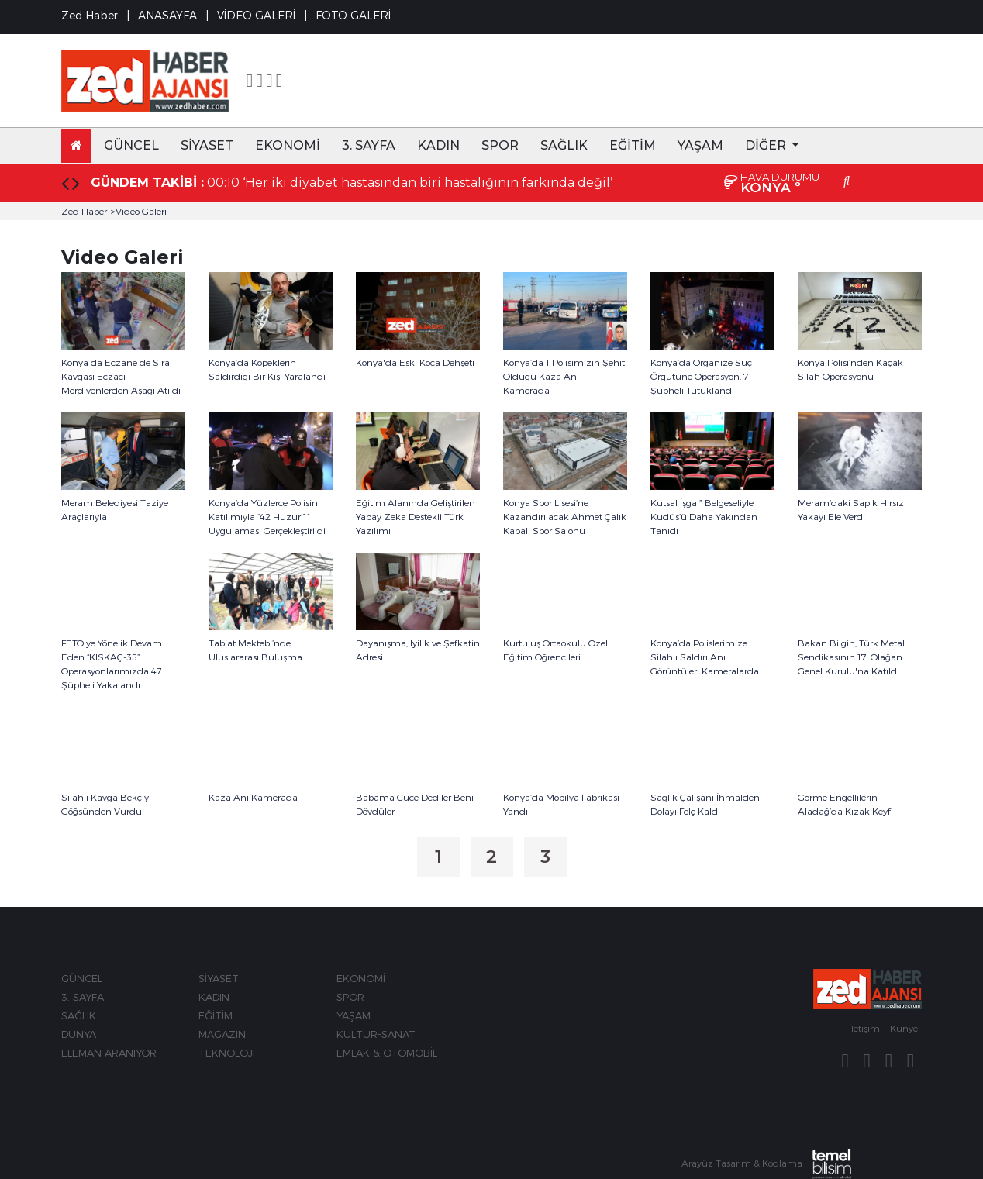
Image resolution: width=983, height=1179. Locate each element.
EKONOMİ (287, 145)
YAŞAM (700, 145)
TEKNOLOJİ (226, 1052)
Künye (904, 1027)
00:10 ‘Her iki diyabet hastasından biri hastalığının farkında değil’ (409, 182)
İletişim (864, 1027)
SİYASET (207, 145)
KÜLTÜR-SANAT (376, 1034)
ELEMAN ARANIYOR (109, 1052)
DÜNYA (78, 1034)
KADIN (438, 145)
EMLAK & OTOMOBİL (386, 1052)
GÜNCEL (131, 145)
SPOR (500, 145)
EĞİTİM (632, 145)
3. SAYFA (368, 145)
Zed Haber (84, 210)
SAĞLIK (564, 145)
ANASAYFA (167, 15)
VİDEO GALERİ (256, 15)
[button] (772, 146)
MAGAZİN (222, 1034)
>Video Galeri (138, 210)
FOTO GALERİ (353, 15)
